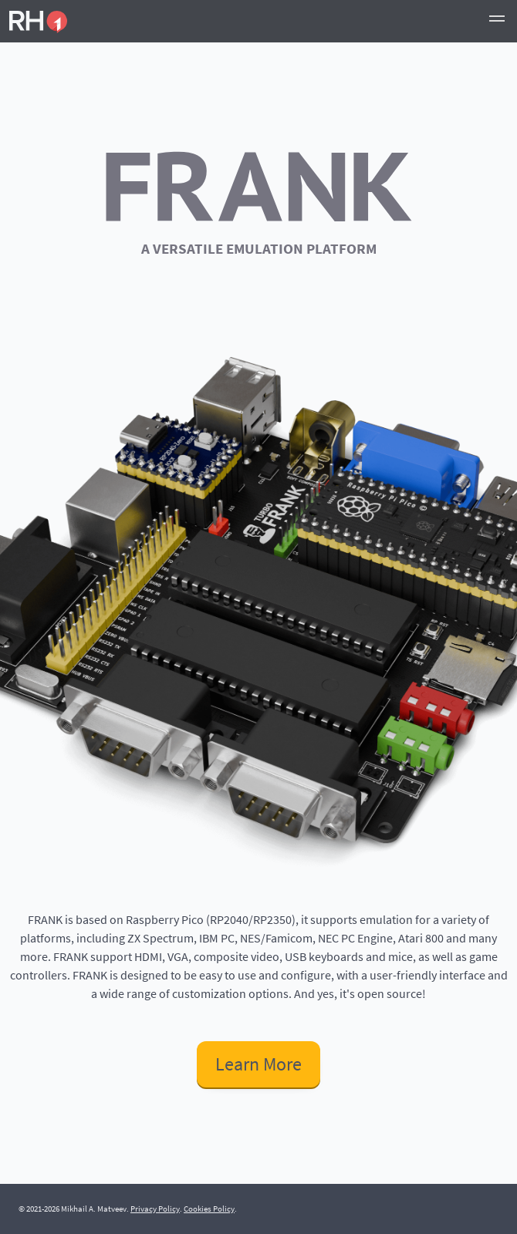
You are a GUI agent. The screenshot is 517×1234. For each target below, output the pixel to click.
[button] (497, 20)
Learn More (258, 1064)
